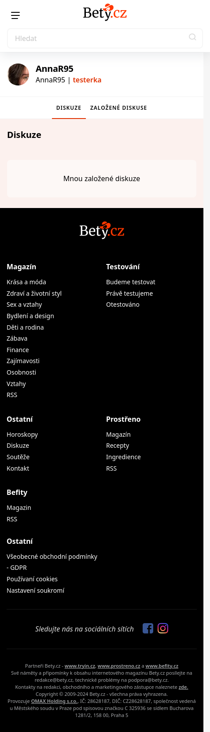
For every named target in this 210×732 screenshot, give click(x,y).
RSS (12, 394)
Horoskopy (22, 434)
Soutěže (18, 457)
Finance (18, 350)
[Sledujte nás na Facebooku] (145, 628)
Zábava (17, 338)
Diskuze (68, 107)
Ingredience (123, 457)
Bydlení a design (30, 316)
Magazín (21, 266)
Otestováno (123, 304)
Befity (17, 492)
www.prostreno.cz (119, 665)
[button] (193, 38)
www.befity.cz (162, 665)
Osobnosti (21, 372)
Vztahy (16, 383)
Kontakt (18, 468)
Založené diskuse (118, 107)
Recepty (117, 445)
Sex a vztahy (24, 304)
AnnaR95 (55, 68)
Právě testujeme (129, 293)
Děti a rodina (25, 327)
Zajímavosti (23, 361)
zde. (183, 687)
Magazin (19, 507)
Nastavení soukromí (35, 590)
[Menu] (15, 15)
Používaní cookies (32, 579)
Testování (123, 266)
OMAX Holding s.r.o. (54, 701)
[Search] (105, 38)
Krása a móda (26, 282)
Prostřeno (123, 419)
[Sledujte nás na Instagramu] (160, 628)
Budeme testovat (130, 282)
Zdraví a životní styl (34, 293)
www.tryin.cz (80, 665)
